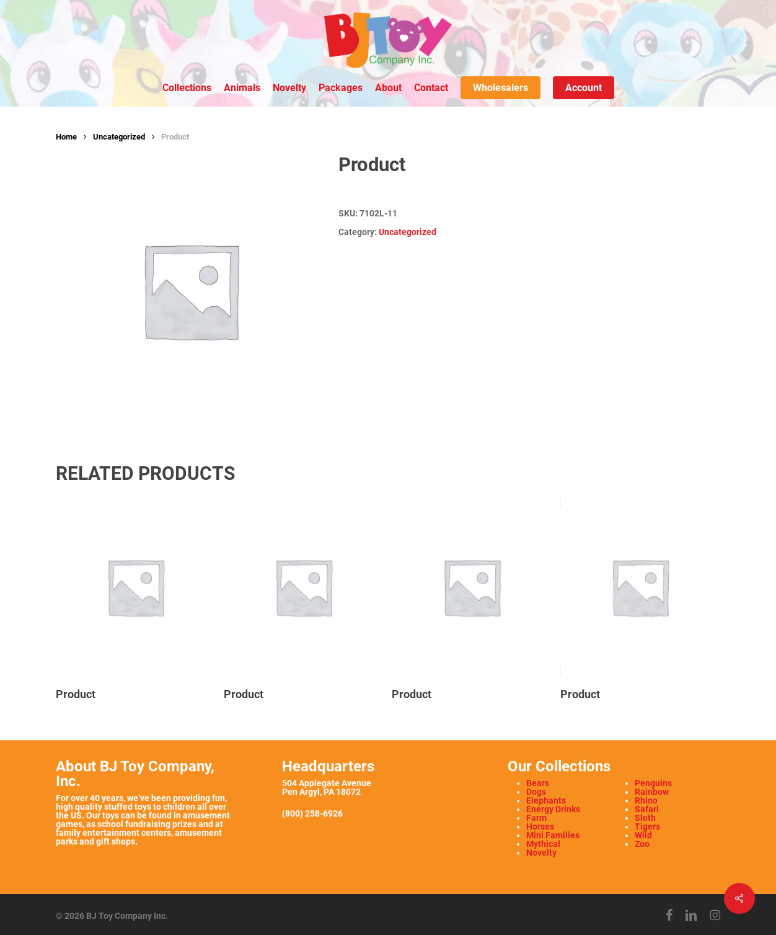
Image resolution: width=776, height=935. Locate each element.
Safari (647, 809)
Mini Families (553, 835)
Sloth (645, 818)
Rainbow (652, 792)
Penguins (653, 783)
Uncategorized (119, 136)
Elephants (546, 800)
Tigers (647, 826)
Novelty (541, 852)
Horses (540, 826)
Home (66, 136)
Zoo (642, 844)
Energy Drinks (553, 809)
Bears (537, 783)
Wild (643, 835)
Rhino (646, 800)
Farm (536, 818)
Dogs (536, 792)
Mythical (543, 844)
